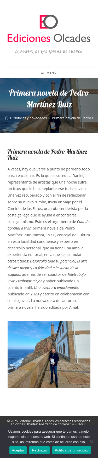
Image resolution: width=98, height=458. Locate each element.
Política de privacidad (72, 450)
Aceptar (18, 450)
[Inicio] (6, 118)
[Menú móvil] (49, 73)
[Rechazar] (91, 441)
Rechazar (39, 450)
